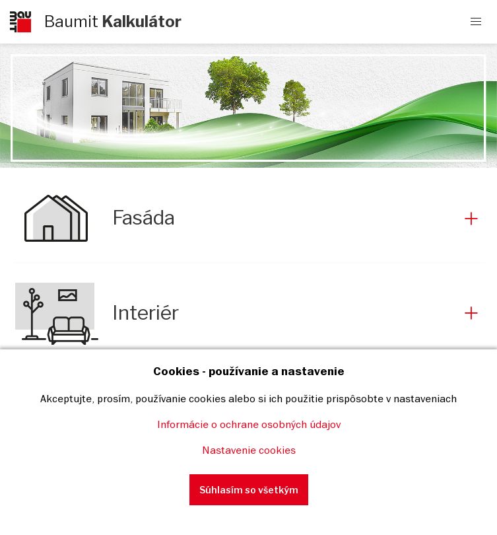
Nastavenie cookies (249, 449)
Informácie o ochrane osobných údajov (249, 424)
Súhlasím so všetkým (248, 489)
